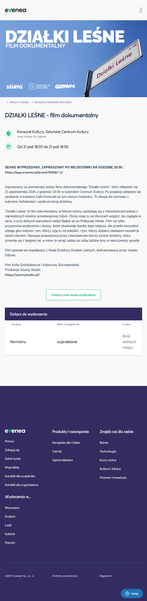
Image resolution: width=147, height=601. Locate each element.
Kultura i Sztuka (110, 469)
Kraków (10, 516)
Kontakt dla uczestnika (20, 476)
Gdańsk (10, 534)
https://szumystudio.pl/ (22, 274)
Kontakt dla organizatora (21, 485)
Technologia (108, 451)
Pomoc (9, 441)
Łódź (8, 525)
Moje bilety (12, 467)
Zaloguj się (12, 450)
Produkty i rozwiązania (70, 431)
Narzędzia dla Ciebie (66, 443)
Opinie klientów (62, 460)
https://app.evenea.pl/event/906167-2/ (34, 172)
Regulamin (106, 576)
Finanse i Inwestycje (113, 477)
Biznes (104, 443)
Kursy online (108, 460)
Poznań (10, 543)
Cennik (57, 451)
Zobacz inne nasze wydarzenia (73, 295)
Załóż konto (13, 459)
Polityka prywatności (65, 576)
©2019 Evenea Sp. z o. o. (20, 576)
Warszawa (12, 508)
